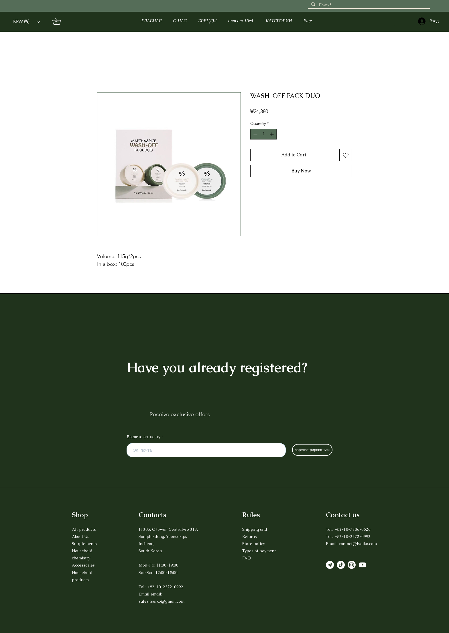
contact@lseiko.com (358, 543)
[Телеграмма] (330, 565)
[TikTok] (341, 565)
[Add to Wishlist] (345, 155)
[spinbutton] (263, 134)
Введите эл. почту (143, 437)
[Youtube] (363, 565)
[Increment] (272, 134)
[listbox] (26, 21)
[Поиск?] (368, 5)
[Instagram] (352, 565)
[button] (26, 21)
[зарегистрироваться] (312, 450)
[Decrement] (254, 134)
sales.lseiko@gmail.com (161, 601)
